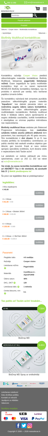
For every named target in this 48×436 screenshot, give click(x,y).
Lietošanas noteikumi (9, 392)
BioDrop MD (24, 338)
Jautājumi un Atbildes (9, 400)
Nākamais (42, 33)
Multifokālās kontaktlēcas (28, 29)
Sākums (4, 29)
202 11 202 (11, 3)
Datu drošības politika (10, 395)
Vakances (5, 403)
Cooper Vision (30, 75)
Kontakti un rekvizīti (9, 398)
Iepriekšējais (7, 33)
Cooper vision (13, 29)
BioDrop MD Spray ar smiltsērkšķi (24, 374)
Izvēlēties (39, 193)
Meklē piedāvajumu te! (20, 171)
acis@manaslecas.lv (36, 2)
